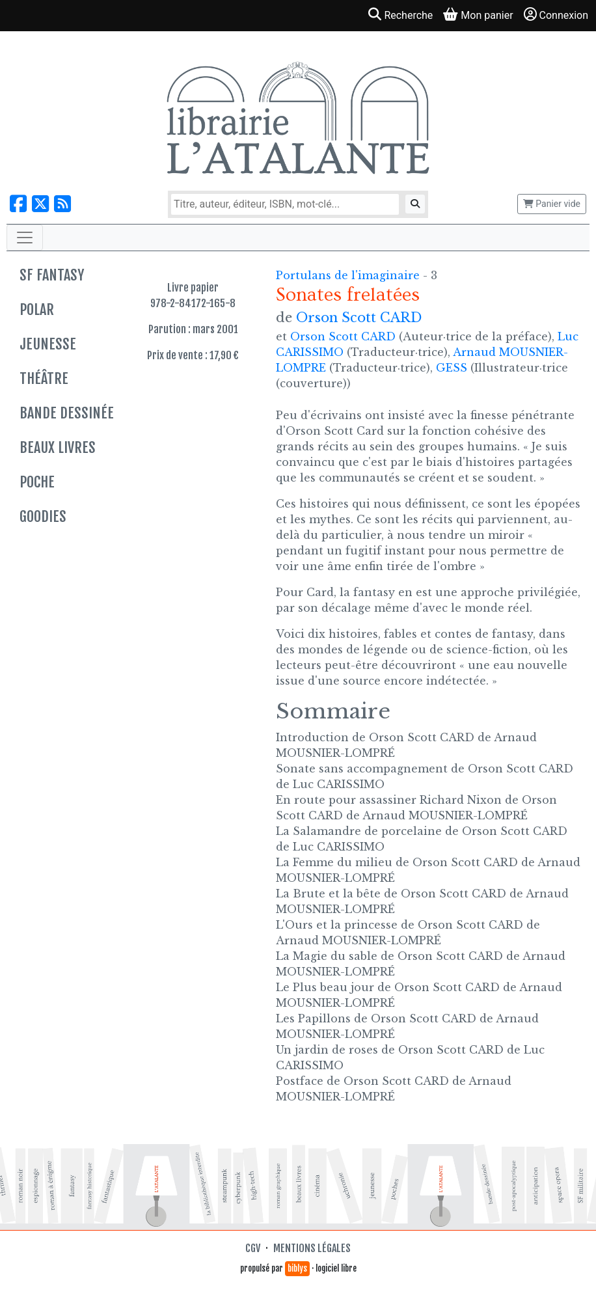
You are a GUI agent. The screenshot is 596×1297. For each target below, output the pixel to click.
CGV (252, 1248)
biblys (297, 1268)
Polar (37, 309)
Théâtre (44, 378)
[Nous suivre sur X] (40, 204)
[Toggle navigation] (25, 238)
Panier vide (551, 203)
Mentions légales (312, 1248)
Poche (37, 482)
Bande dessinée (67, 413)
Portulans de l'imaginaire (349, 275)
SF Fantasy (52, 275)
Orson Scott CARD (359, 317)
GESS (451, 367)
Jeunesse (48, 344)
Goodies (43, 516)
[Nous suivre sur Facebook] (18, 204)
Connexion (556, 14)
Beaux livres (58, 447)
